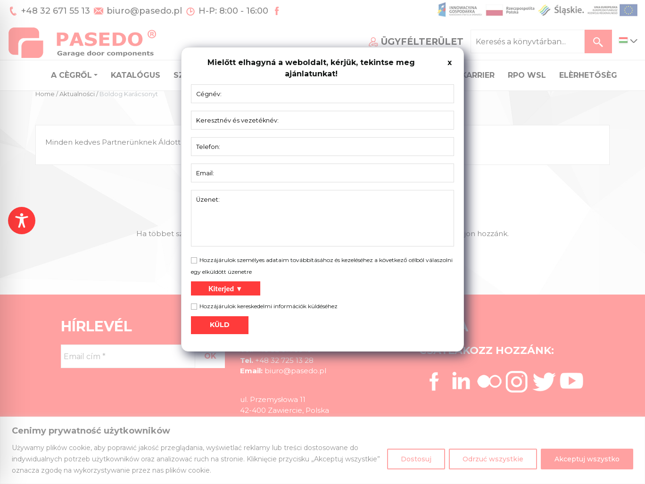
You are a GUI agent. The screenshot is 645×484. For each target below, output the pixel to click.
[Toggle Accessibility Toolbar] (21, 220)
